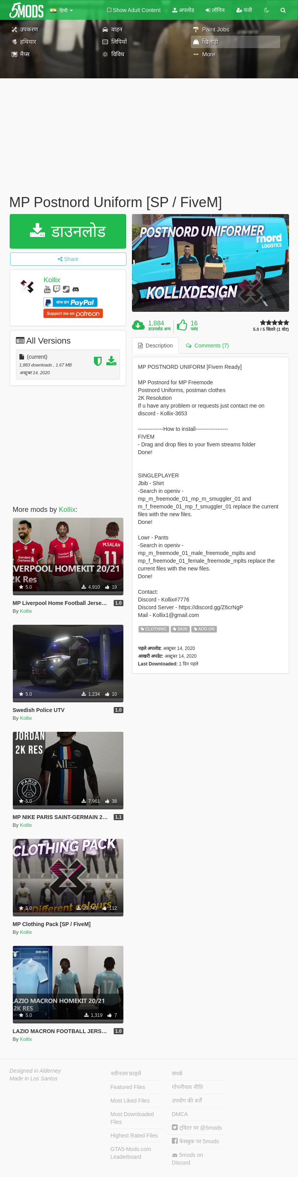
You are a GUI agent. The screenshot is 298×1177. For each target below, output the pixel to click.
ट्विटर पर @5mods (197, 1127)
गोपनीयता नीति (187, 1087)
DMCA (180, 1114)
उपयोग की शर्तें (187, 1100)
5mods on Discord (187, 1159)
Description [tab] (155, 345)
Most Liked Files (130, 1100)
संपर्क (177, 1073)
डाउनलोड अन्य (159, 329)
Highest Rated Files (134, 1135)
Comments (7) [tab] (207, 345)
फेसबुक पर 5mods (195, 1141)
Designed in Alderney (35, 1071)
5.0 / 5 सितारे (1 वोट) (271, 329)
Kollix (51, 280)
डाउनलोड (68, 231)
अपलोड (183, 10)
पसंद (194, 329)
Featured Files (128, 1087)
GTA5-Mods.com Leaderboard (131, 1153)
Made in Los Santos (34, 1078)
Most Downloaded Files (132, 1118)
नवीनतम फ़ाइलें (126, 1073)
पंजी (244, 10)
